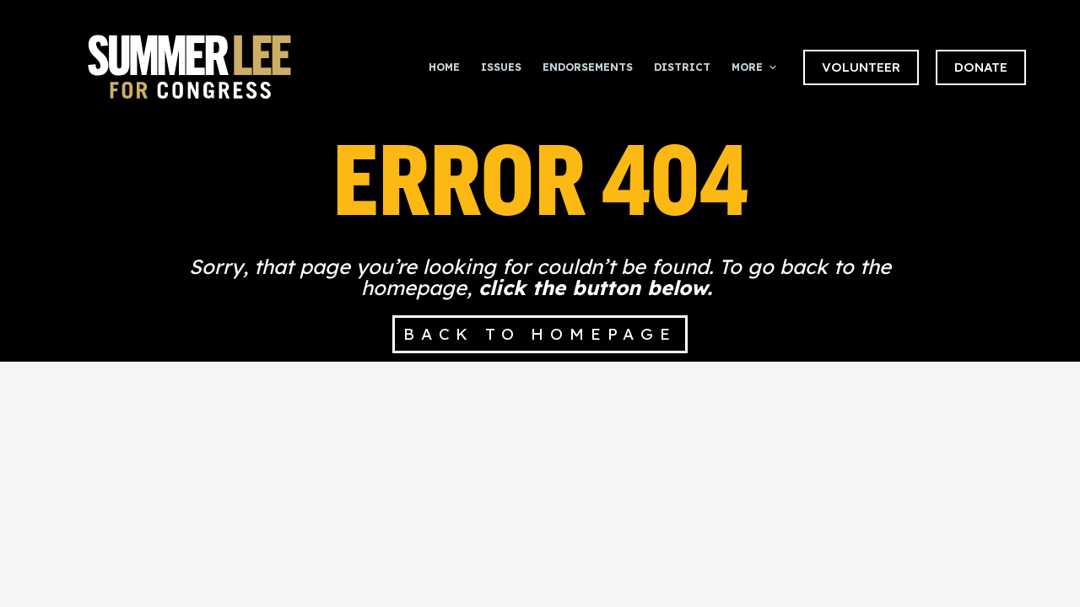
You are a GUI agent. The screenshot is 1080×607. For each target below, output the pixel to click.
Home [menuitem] (444, 67)
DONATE (980, 67)
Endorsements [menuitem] (588, 67)
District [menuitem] (682, 67)
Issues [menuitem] (501, 67)
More (756, 67)
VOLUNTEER (861, 67)
